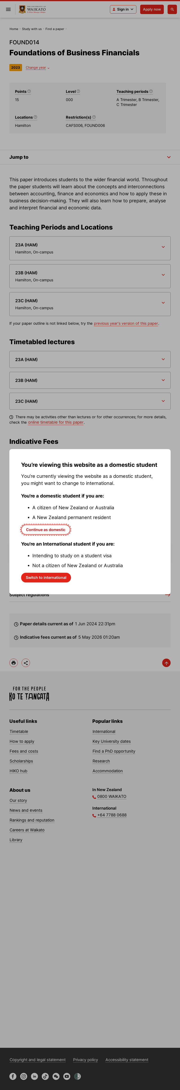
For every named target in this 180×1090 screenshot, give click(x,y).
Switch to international (46, 577)
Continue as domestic (45, 529)
